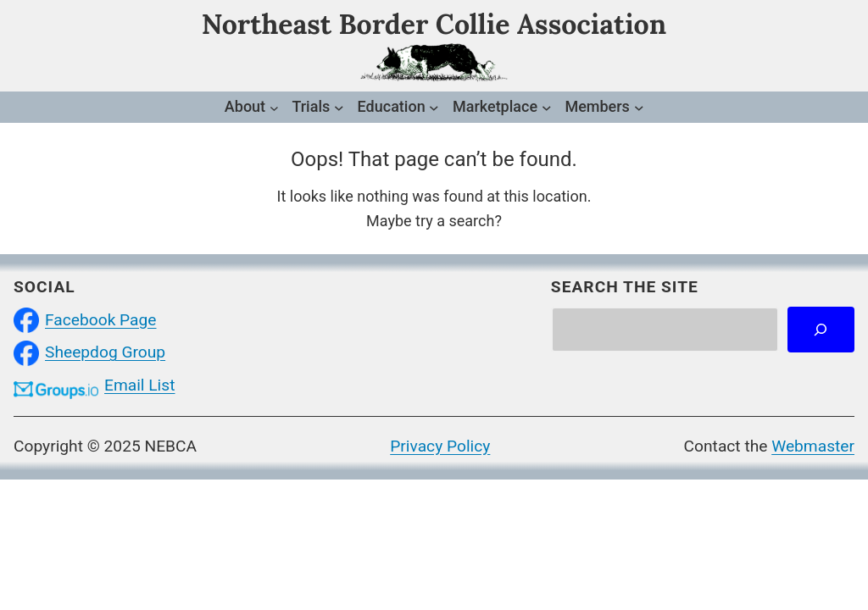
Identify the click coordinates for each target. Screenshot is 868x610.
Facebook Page (100, 320)
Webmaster (812, 446)
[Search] (820, 330)
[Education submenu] (434, 108)
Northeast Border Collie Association (434, 24)
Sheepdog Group (105, 352)
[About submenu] (274, 107)
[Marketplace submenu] (547, 108)
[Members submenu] (639, 108)
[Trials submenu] (339, 108)
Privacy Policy (440, 446)
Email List (139, 385)
